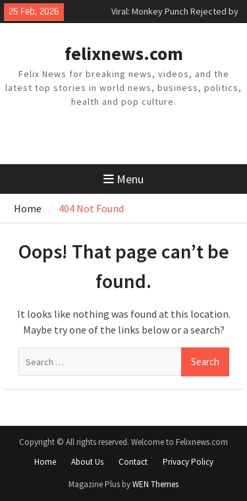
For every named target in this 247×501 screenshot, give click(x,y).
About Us (87, 461)
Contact (133, 461)
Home (45, 461)
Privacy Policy (188, 461)
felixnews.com (124, 53)
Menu (123, 179)
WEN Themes (155, 484)
